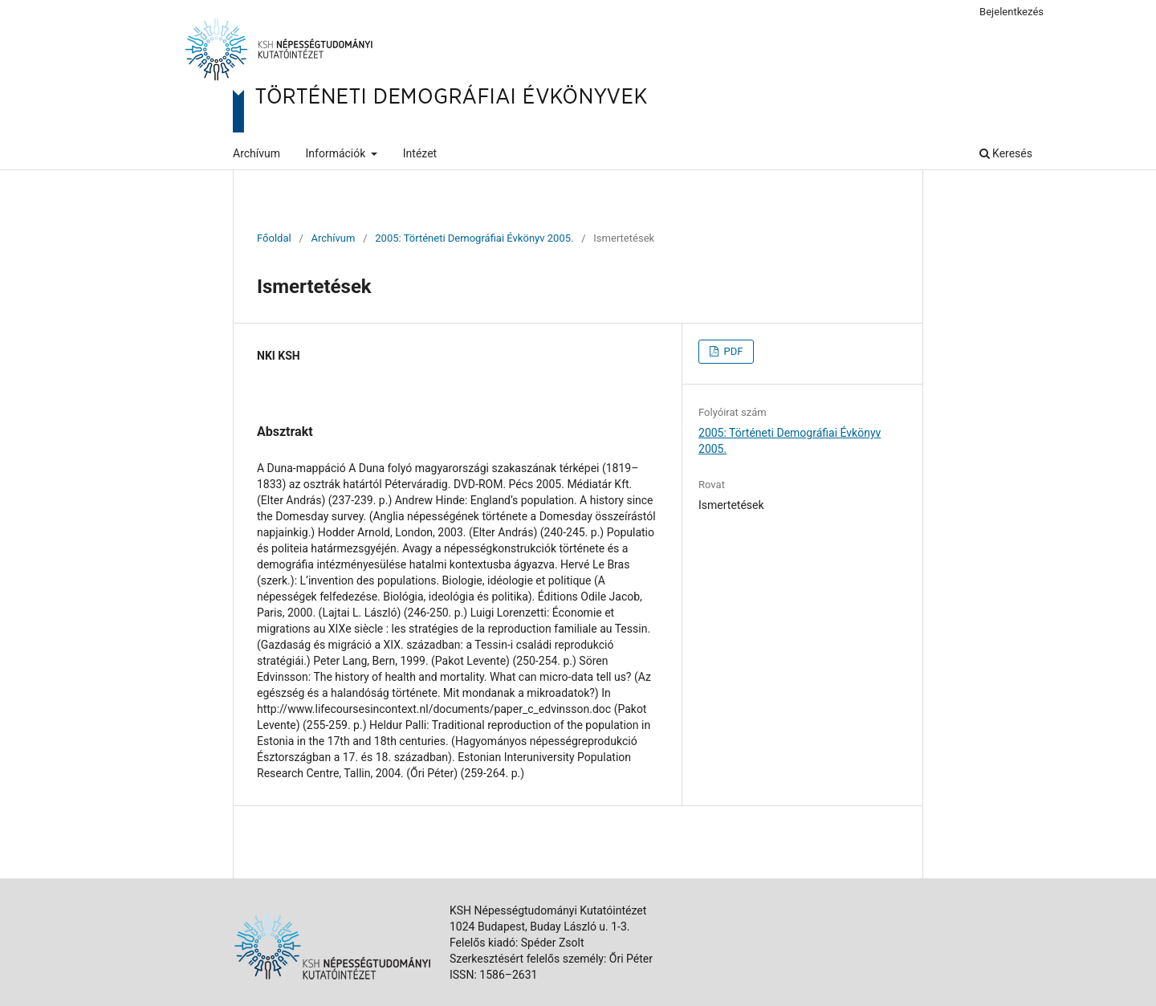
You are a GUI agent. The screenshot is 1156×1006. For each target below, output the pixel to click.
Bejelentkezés (1011, 12)
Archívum (256, 153)
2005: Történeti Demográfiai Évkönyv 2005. (474, 238)
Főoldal (274, 238)
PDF (732, 351)
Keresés (1005, 153)
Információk (337, 153)
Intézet (420, 153)
